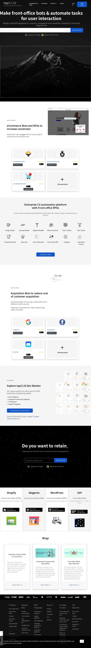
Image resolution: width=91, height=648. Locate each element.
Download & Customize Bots (19, 370)
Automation (75, 593)
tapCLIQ (49, 583)
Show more (25, 596)
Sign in (73, 4)
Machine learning (77, 582)
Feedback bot (25, 589)
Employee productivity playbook (37, 589)
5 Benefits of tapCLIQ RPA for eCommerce (64, 605)
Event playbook (38, 584)
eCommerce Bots (33, 3)
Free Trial (82, 4)
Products (53, 3)
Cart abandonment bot (26, 584)
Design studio (13, 590)
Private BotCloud (14, 600)
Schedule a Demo (45, 234)
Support (56, 615)
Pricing (62, 3)
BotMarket (44, 3)
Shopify (49, 572)
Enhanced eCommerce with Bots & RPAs (64, 583)
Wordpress (50, 578)
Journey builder (13, 587)
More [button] (30, 5)
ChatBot (11, 580)
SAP (48, 581)
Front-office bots (14, 572)
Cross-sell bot (26, 580)
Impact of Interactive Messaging (62, 598)
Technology (12, 603)
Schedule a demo (43, 615)
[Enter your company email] (35, 30)
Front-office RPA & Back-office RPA (64, 577)
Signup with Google (32, 35)
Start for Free (76, 30)
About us (66, 615)
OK (82, 641)
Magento (49, 575)
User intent (75, 585)
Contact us (75, 615)
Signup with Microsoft (49, 35)
